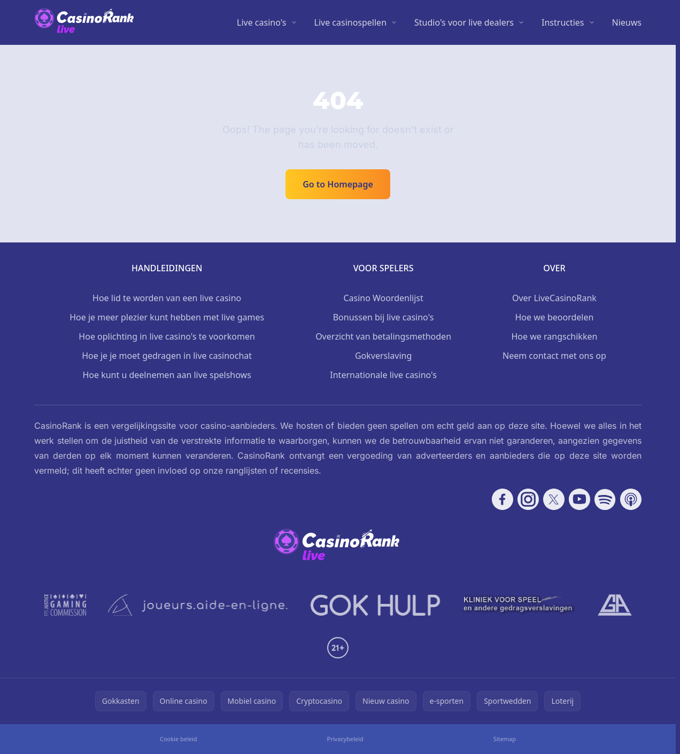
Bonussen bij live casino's (383, 317)
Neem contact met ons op (554, 356)
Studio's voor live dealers (464, 22)
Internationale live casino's (383, 375)
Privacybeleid (345, 739)
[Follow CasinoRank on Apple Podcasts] (631, 499)
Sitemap (504, 739)
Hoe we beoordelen (554, 317)
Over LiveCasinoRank (554, 298)
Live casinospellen (350, 22)
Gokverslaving (383, 356)
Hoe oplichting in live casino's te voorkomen (167, 336)
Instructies (563, 22)
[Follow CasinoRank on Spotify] (605, 499)
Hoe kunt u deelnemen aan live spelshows (166, 375)
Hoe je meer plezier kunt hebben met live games (166, 317)
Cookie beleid (178, 739)
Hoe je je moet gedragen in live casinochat (167, 356)
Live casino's (261, 22)
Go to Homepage (338, 184)
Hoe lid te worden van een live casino (166, 298)
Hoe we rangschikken (555, 336)
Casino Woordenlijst (383, 298)
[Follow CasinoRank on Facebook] (502, 499)
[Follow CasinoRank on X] (554, 499)
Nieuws (627, 22)
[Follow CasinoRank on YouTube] (579, 499)
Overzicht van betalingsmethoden (383, 336)
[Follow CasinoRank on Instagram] (528, 499)
